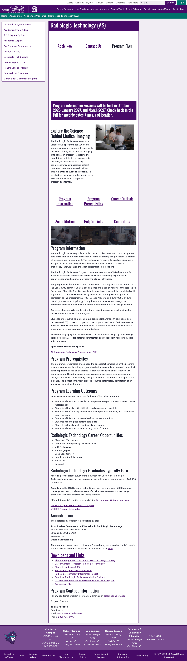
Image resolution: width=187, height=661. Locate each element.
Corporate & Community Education (134, 632)
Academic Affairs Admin (16, 30)
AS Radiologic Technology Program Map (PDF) (74, 352)
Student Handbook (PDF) (67, 567)
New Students (82, 9)
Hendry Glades (113, 631)
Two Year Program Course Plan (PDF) (73, 570)
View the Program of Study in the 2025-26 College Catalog (85, 560)
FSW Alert (133, 2)
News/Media (164, 9)
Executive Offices (9, 656)
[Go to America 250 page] (34, 9)
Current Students (100, 9)
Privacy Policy (82, 656)
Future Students (65, 9)
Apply (70, 2)
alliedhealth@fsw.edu (114, 595)
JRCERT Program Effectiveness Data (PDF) (72, 505)
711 (162, 639)
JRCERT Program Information (66, 509)
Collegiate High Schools (16, 57)
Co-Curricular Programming (17, 46)
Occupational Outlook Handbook (112, 500)
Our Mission (150, 9)
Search (170, 2)
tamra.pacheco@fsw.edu (69, 613)
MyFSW (90, 2)
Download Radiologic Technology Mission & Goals (80, 577)
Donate (109, 2)
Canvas (100, 2)
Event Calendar (134, 9)
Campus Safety (33, 656)
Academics (15, 15)
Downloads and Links (68, 555)
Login (181, 2)
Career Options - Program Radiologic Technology (80, 563)
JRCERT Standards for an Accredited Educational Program (85, 580)
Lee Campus (93, 631)
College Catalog (12, 51)
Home (4, 15)
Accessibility (141, 655)
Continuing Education (14, 62)
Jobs (21, 655)
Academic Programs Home (17, 24)
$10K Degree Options (15, 35)
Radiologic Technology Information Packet (76, 573)
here (110, 548)
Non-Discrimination (66, 656)
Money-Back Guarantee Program (20, 78)
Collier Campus (71, 631)
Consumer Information (123, 656)
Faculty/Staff (117, 9)
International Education (16, 73)
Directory (120, 2)
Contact (79, 2)
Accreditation (49, 655)
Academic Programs (35, 15)
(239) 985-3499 (65, 616)
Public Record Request (101, 656)
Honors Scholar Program (16, 67)
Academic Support (13, 40)
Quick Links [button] (178, 9)
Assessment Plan (63, 584)
